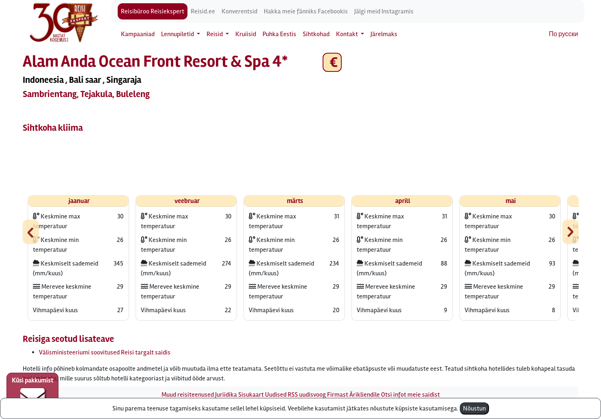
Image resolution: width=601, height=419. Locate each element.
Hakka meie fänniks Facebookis (306, 11)
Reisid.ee (203, 11)
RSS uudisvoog (307, 395)
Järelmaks (384, 34)
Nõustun (474, 408)
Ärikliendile (364, 395)
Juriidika (226, 395)
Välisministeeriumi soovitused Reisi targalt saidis (104, 352)
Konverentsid (239, 11)
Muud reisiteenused (188, 395)
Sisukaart (251, 395)
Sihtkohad (316, 34)
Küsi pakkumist (32, 393)
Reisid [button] (215, 34)
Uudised (275, 395)
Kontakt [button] (347, 34)
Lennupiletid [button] (178, 34)
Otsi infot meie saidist (410, 395)
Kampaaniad (138, 34)
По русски (563, 34)
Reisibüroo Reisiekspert (152, 11)
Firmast (337, 395)
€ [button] (332, 62)
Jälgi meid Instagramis (384, 11)
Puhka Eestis (279, 34)
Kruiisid (245, 34)
